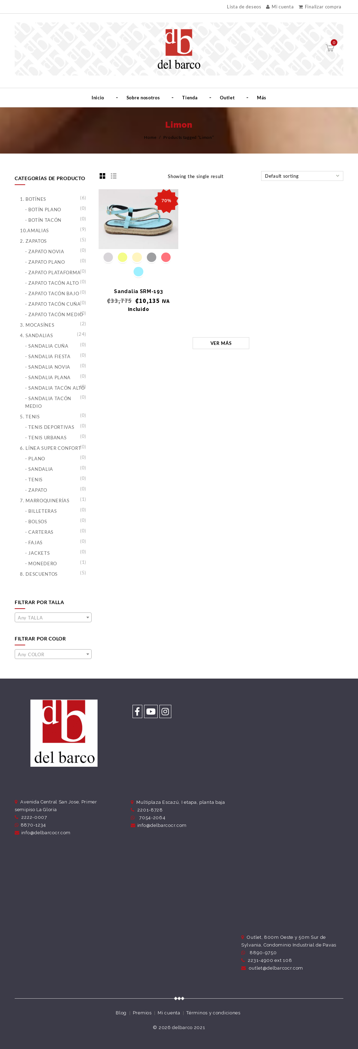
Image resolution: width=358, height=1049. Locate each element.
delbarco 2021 (188, 1027)
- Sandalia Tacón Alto (55, 388)
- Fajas (34, 542)
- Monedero (41, 563)
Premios (142, 1012)
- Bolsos (36, 521)
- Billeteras (41, 511)
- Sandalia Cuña (47, 346)
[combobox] (53, 617)
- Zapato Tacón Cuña (52, 304)
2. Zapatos (33, 241)
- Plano (35, 458)
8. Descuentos (39, 574)
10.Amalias (34, 230)
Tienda (190, 97)
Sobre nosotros (143, 97)
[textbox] (53, 618)
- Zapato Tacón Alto (52, 283)
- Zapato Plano (45, 262)
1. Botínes (33, 199)
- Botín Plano (43, 209)
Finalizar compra (320, 6)
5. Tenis (30, 416)
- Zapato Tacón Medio (54, 314)
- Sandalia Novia (47, 367)
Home (150, 137)
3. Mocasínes (37, 325)
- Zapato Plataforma (52, 272)
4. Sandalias (36, 335)
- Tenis (34, 479)
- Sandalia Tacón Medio (48, 402)
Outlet (227, 97)
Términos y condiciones (213, 1012)
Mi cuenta (280, 6)
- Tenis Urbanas (46, 437)
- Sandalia (39, 469)
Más (261, 97)
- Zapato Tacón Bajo (52, 293)
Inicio (98, 97)
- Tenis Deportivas (49, 427)
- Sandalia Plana (48, 377)
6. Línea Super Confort (50, 448)
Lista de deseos (244, 7)
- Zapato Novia (44, 251)
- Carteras (39, 532)
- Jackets (37, 553)
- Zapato (36, 490)
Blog (121, 1012)
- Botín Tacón (43, 220)
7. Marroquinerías (45, 500)
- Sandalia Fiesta (48, 356)
